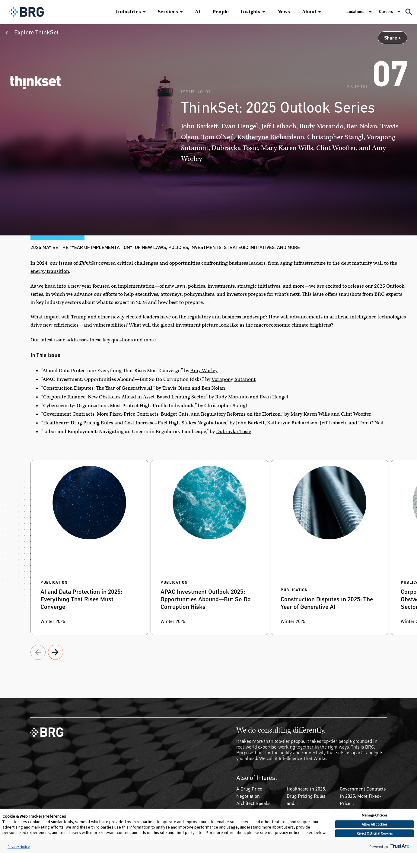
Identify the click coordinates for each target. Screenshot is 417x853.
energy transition (49, 271)
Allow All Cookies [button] (374, 824)
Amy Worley (204, 370)
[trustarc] (399, 846)
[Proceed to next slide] (38, 653)
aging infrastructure (303, 263)
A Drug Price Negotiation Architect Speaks (253, 796)
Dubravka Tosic (233, 431)
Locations (355, 11)
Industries (128, 11)
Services (168, 11)
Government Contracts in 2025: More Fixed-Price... (363, 796)
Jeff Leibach (333, 423)
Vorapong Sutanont (234, 379)
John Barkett (250, 423)
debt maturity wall (362, 263)
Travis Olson (176, 388)
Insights (250, 11)
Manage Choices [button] (374, 815)
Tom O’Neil (371, 423)
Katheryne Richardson (292, 423)
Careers (386, 11)
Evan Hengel (274, 397)
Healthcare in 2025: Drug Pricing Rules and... (306, 796)
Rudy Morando (232, 397)
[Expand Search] (408, 12)
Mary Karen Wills (310, 414)
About (309, 11)
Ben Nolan (213, 388)
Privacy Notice (19, 846)
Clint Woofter (356, 414)
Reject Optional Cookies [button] (375, 833)
